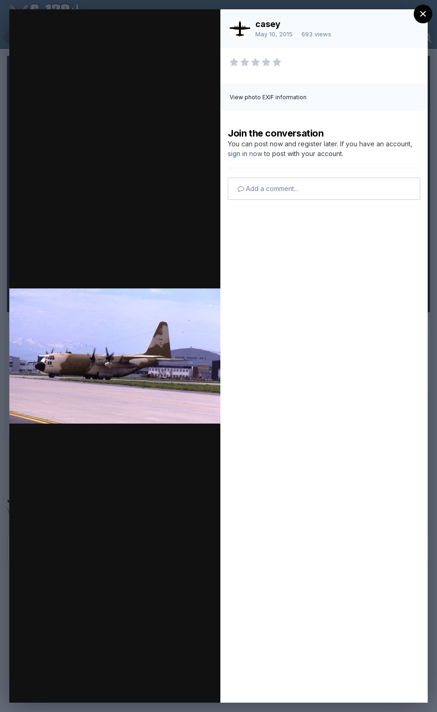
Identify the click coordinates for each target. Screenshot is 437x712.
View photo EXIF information (268, 97)
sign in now (245, 153)
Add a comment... (268, 188)
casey (267, 24)
